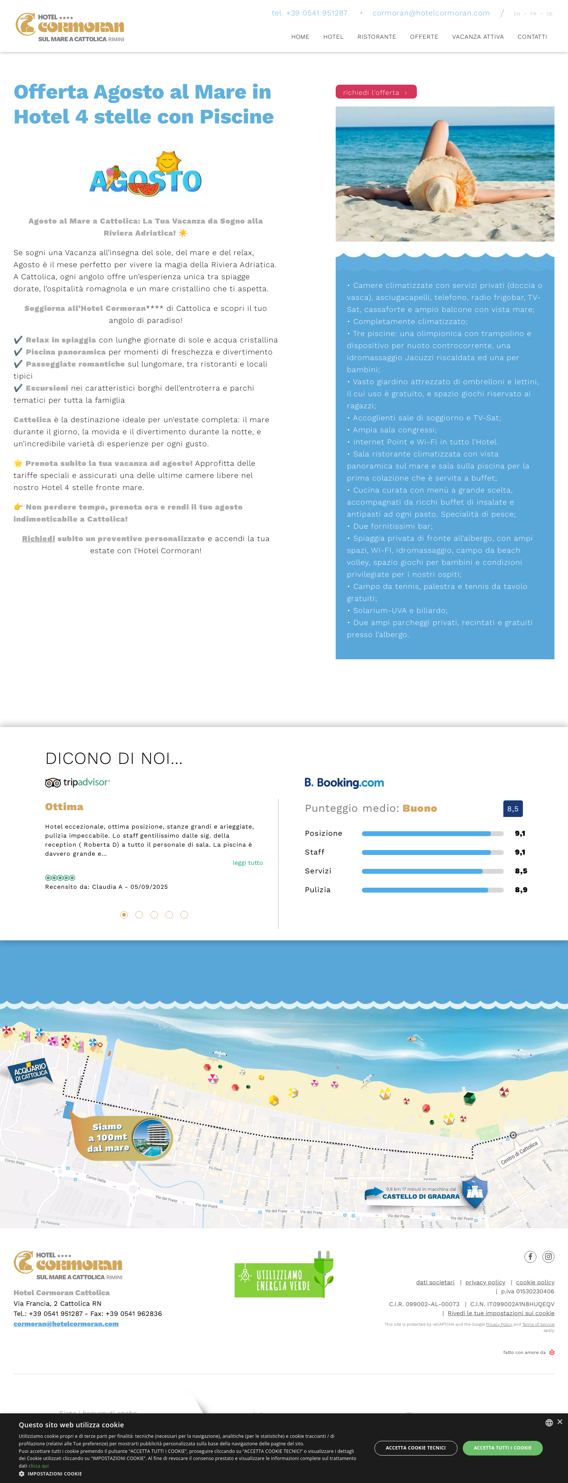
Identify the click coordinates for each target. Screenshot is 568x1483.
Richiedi (38, 538)
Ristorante (377, 37)
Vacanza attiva (478, 37)
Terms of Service (538, 1324)
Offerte (424, 37)
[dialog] (284, 1448)
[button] (190, 1473)
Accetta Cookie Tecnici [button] (416, 1448)
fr (533, 14)
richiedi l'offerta (376, 93)
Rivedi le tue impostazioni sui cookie (501, 1313)
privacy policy (485, 1282)
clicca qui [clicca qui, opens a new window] (39, 1466)
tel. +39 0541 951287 (304, 13)
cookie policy (535, 1282)
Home (300, 37)
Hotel (333, 37)
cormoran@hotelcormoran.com (429, 13)
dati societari (435, 1282)
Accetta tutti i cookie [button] (503, 1448)
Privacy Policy (499, 1324)
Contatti (532, 37)
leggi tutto (248, 862)
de (550, 14)
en (517, 14)
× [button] (559, 1422)
